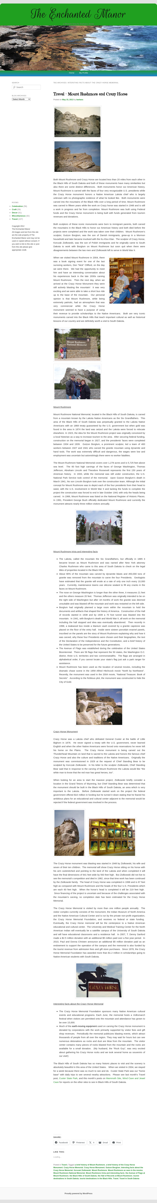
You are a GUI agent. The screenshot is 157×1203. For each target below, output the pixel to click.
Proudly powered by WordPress (78, 1193)
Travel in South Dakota (129, 1178)
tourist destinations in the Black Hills (96, 1178)
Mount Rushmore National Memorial (69, 1173)
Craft (14, 209)
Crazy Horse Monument (94, 1167)
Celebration (17, 206)
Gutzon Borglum (113, 1167)
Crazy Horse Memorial (73, 1167)
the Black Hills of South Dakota (83, 1176)
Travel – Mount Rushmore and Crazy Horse (90, 94)
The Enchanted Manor (78, 14)
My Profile (83, 73)
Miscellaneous (19, 216)
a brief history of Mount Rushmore (90, 1165)
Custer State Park (68, 1078)
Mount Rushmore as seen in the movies (125, 1170)
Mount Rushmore (99, 1170)
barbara (79, 100)
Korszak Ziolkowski (82, 1170)
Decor (15, 212)
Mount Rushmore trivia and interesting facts (105, 1173)
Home (71, 73)
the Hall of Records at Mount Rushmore (115, 1176)
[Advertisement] (99, 1109)
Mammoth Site (113, 1078)
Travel (64, 1165)
